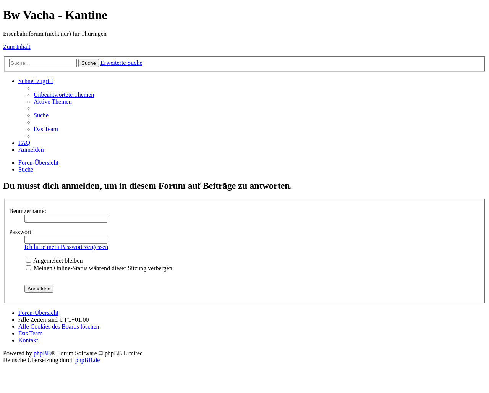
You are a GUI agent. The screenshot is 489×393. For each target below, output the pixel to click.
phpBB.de (87, 360)
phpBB (42, 353)
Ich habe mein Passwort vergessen (66, 247)
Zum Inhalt (17, 46)
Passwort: (21, 232)
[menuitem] (64, 94)
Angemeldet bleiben (54, 260)
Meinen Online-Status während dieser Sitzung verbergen (99, 268)
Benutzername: (27, 211)
